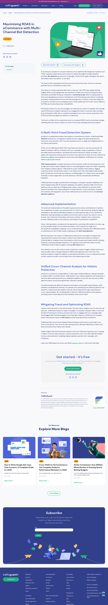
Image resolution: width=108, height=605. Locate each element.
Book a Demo (97, 5)
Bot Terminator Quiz (92, 587)
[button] (26, 5)
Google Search (29, 580)
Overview (27, 577)
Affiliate (27, 585)
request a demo (77, 343)
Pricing (61, 5)
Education (48, 580)
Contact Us (11, 579)
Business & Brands (50, 601)
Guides (68, 601)
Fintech (48, 582)
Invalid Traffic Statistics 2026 (94, 593)
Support (68, 588)
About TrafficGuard (30, 598)
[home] (12, 5)
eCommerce (49, 577)
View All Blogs (54, 493)
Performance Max (29, 582)
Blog (67, 598)
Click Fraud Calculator (92, 590)
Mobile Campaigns (91, 580)
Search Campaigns (91, 577)
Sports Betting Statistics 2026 (93, 596)
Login (75, 5)
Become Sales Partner (30, 601)
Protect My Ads (84, 5)
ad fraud (62, 210)
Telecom (48, 588)
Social (26, 591)
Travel (47, 591)
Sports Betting (49, 585)
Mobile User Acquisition (31, 588)
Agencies (48, 598)
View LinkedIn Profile (98, 408)
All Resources (69, 596)
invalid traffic (50, 159)
